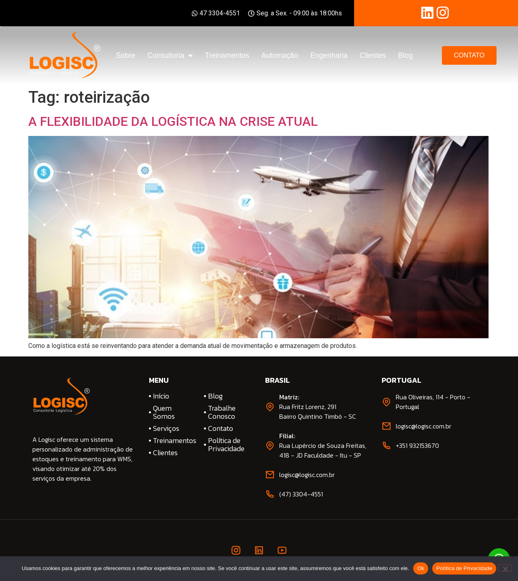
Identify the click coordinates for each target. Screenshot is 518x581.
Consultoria (170, 55)
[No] (505, 568)
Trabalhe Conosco (222, 412)
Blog (405, 55)
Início (161, 396)
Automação (279, 55)
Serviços (166, 428)
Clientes (373, 55)
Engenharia (329, 55)
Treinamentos (227, 55)
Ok (420, 568)
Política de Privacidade (226, 445)
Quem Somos (164, 412)
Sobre (125, 55)
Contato (220, 428)
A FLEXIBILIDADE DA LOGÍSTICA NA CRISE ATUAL (173, 121)
